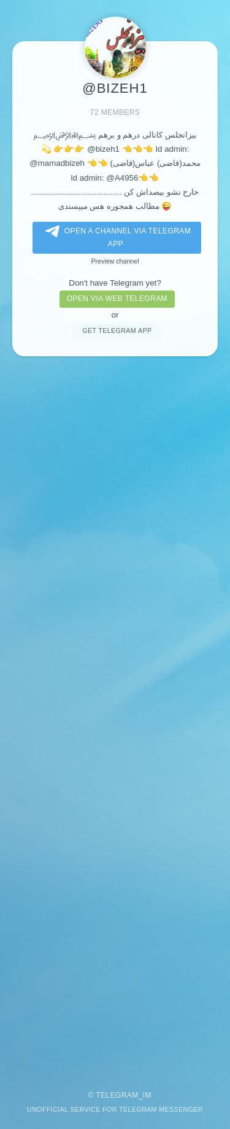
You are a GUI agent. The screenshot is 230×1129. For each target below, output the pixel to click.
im (147, 1095)
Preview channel (115, 261)
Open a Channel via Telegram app (115, 236)
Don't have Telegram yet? (115, 282)
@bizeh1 (103, 149)
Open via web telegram (117, 298)
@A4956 (122, 177)
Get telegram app (116, 330)
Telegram (117, 1095)
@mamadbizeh (57, 163)
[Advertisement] (115, 717)
